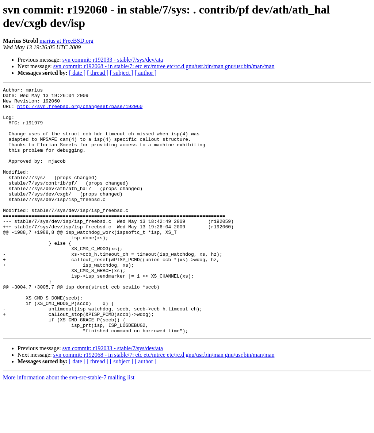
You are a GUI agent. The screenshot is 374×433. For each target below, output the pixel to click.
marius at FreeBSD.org (66, 41)
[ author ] (146, 73)
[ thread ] (97, 73)
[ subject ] (121, 73)
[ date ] (77, 73)
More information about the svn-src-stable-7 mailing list (68, 427)
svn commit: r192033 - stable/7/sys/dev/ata (112, 60)
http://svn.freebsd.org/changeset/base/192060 (79, 110)
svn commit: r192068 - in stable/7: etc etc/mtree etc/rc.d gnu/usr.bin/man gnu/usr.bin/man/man (164, 66)
